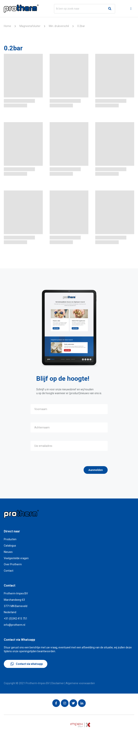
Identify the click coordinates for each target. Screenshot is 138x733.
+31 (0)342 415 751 (15, 618)
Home (7, 26)
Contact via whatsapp (26, 664)
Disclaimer (57, 683)
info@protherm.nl (14, 624)
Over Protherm (13, 564)
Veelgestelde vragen (16, 558)
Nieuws (8, 551)
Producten (10, 539)
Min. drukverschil (59, 26)
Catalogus (10, 545)
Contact (8, 570)
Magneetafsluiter (29, 26)
